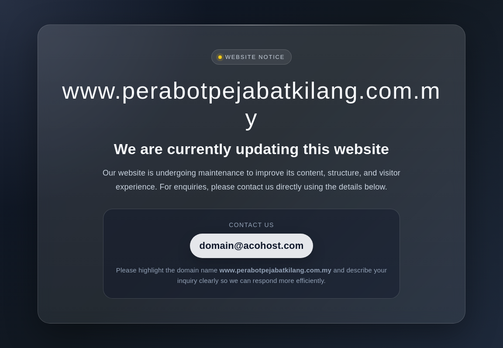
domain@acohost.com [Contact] (252, 245)
